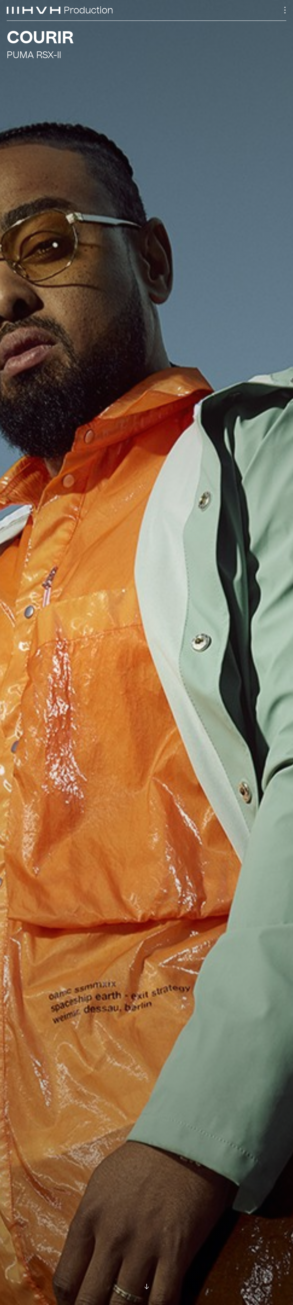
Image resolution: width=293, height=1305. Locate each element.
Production (88, 10)
